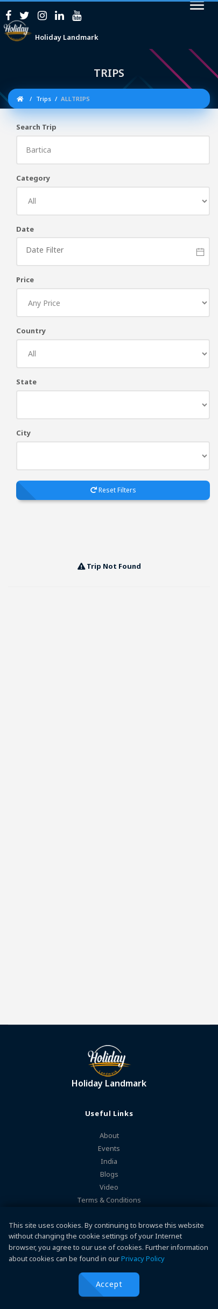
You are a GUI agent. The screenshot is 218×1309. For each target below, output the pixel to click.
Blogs (109, 1174)
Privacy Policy (143, 1258)
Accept (109, 1284)
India (109, 1161)
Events (109, 1148)
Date (25, 229)
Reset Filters (113, 490)
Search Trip (36, 127)
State (26, 382)
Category (33, 178)
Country (31, 330)
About (109, 1135)
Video (109, 1187)
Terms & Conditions (109, 1200)
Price (25, 279)
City (23, 433)
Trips (42, 99)
